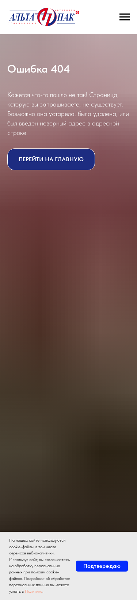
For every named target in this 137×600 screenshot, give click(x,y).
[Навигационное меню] (124, 17)
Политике (33, 591)
